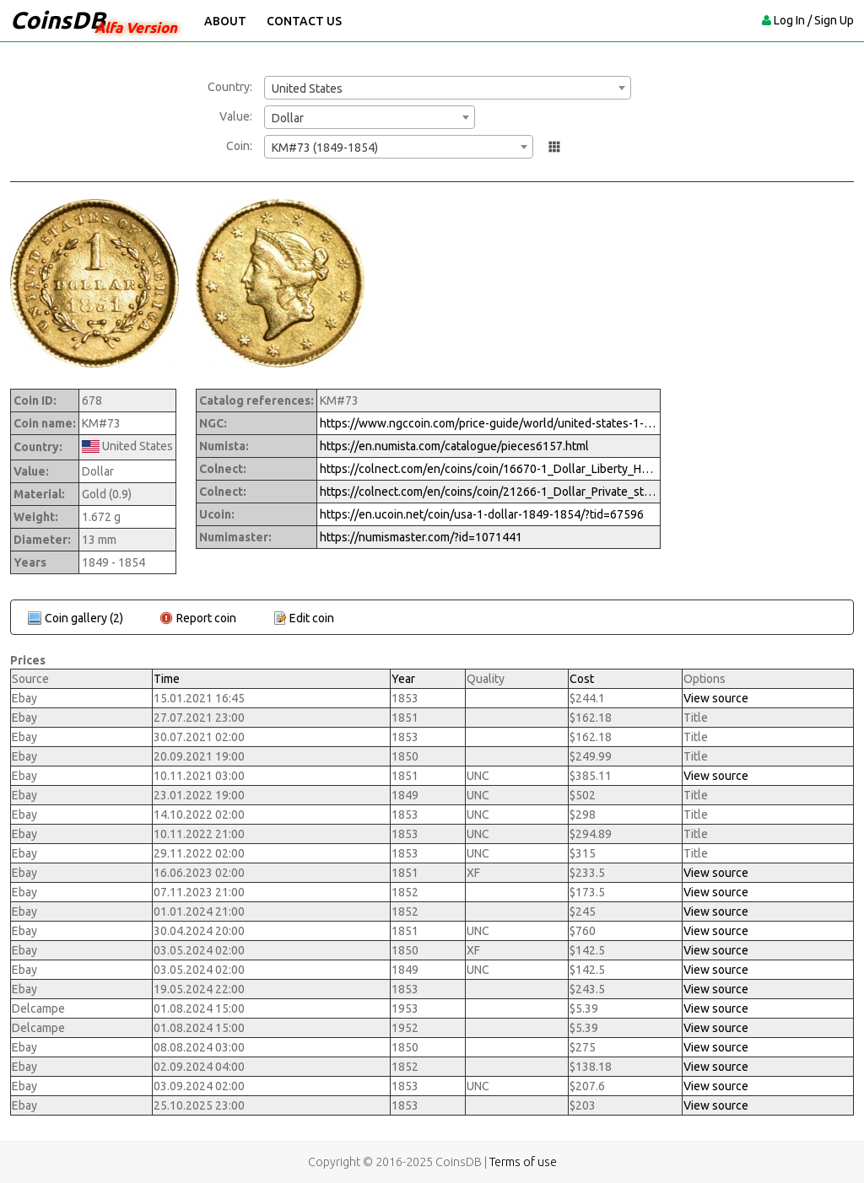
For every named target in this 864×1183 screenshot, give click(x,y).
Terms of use (523, 1162)
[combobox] (447, 87)
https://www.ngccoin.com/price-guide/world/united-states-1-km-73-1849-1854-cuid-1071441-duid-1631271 (488, 423)
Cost (582, 679)
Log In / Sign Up (814, 20)
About (225, 21)
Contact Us (304, 21)
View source (715, 698)
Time (167, 679)
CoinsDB (57, 20)
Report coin (206, 618)
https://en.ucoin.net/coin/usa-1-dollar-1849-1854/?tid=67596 (482, 514)
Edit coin (311, 618)
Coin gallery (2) (84, 618)
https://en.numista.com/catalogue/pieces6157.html (454, 446)
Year (403, 679)
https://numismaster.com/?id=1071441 (421, 537)
